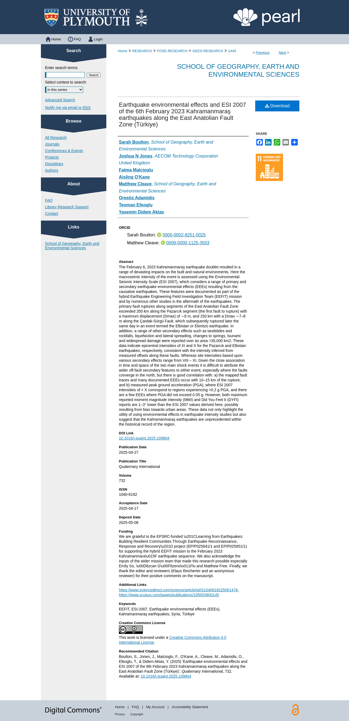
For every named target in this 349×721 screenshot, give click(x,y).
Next (282, 53)
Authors (51, 170)
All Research (56, 137)
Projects (52, 157)
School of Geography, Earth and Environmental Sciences (238, 70)
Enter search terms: (61, 68)
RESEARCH (142, 51)
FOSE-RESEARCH (172, 51)
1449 (232, 51)
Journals (52, 144)
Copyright (136, 714)
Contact (51, 213)
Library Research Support (67, 207)
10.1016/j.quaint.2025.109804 (144, 438)
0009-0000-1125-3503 (187, 243)
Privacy (120, 714)
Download (277, 105)
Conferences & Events (64, 151)
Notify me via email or (68, 107)
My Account (155, 707)
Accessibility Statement (190, 707)
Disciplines (54, 164)
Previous (263, 53)
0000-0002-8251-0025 (184, 235)
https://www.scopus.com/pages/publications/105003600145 (169, 595)
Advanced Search (60, 100)
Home (122, 51)
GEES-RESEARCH (207, 51)
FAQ (49, 200)
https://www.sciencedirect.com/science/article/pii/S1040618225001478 (178, 590)
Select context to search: (66, 82)
